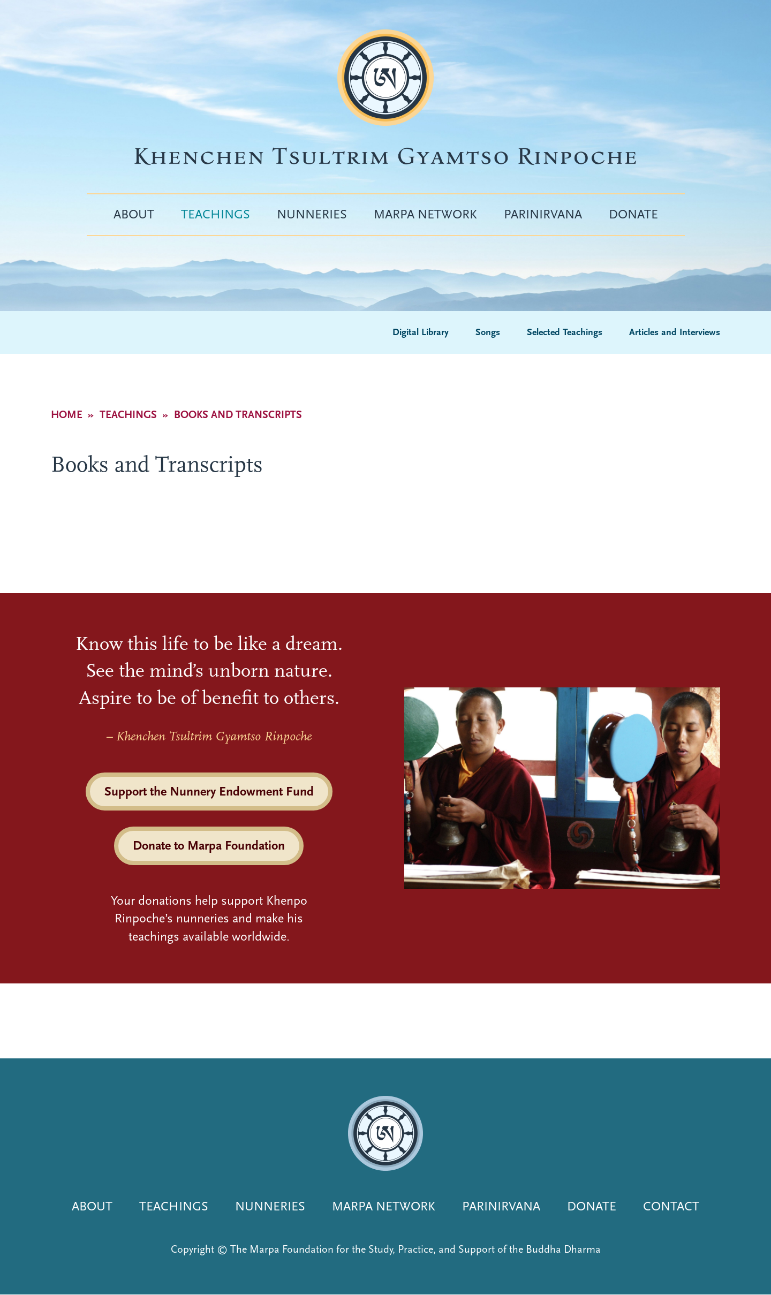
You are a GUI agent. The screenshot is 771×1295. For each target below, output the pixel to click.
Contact (671, 1206)
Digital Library (420, 332)
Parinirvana (543, 214)
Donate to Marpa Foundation (209, 845)
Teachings (215, 214)
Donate (633, 214)
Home (66, 414)
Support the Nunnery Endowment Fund (209, 791)
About (134, 214)
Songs (487, 332)
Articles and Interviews (674, 332)
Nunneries (312, 214)
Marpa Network (425, 214)
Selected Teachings (564, 332)
